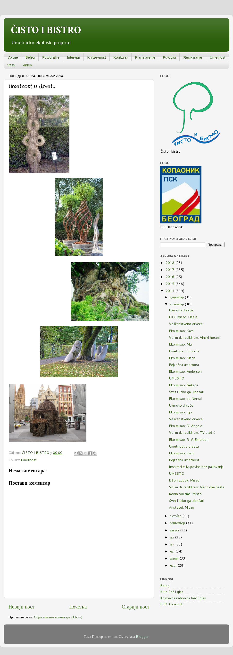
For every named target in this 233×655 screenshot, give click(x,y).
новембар (177, 304)
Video (27, 65)
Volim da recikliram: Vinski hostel (194, 337)
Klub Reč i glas (171, 591)
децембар (177, 297)
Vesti (11, 65)
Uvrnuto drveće (181, 310)
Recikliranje (192, 57)
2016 (170, 276)
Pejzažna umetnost (184, 364)
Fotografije (50, 57)
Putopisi (169, 57)
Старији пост (135, 606)
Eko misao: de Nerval (185, 398)
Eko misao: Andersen (185, 371)
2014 (170, 290)
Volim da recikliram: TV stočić (192, 432)
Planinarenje (145, 57)
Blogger (142, 636)
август (175, 530)
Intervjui (73, 57)
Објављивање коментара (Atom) (58, 617)
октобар (176, 515)
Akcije (13, 57)
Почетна (78, 606)
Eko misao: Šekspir (183, 384)
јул (172, 537)
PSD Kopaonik (171, 604)
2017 (170, 269)
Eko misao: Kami (181, 330)
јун (172, 544)
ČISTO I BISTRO (46, 30)
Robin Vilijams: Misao (185, 493)
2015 (170, 283)
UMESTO (176, 378)
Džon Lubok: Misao (184, 480)
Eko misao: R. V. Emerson (188, 439)
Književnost (96, 57)
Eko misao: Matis (182, 357)
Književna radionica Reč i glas (183, 597)
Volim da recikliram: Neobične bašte (197, 486)
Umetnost (217, 57)
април (175, 558)
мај (172, 551)
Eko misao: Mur (181, 344)
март (174, 565)
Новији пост (21, 606)
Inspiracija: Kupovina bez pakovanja (196, 466)
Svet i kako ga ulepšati (186, 391)
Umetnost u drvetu (184, 351)
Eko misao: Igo (180, 412)
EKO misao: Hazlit (183, 316)
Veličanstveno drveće (186, 323)
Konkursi (120, 57)
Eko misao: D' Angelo (185, 425)
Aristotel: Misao (181, 507)
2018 (170, 262)
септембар (178, 522)
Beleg (30, 57)
